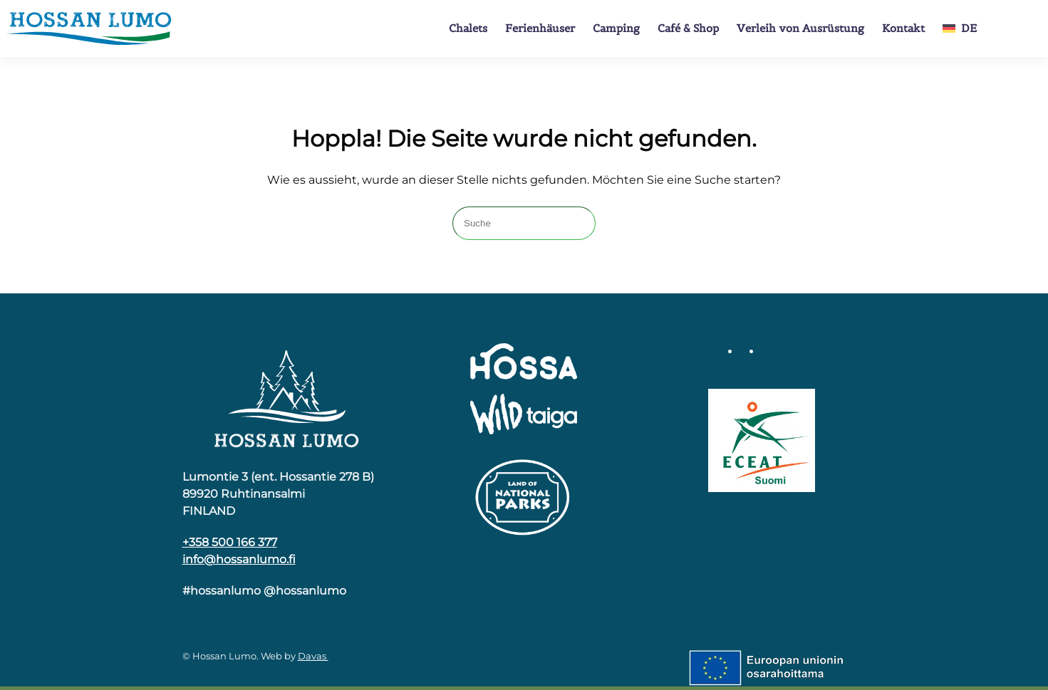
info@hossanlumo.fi (239, 559)
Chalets (468, 28)
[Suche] (524, 223)
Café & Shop (688, 28)
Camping (616, 28)
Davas (313, 656)
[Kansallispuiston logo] (523, 496)
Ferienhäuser (540, 28)
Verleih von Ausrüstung (800, 28)
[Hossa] (286, 397)
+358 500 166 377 (229, 542)
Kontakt (903, 28)
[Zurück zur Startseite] (89, 28)
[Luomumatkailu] (761, 439)
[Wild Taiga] (523, 415)
